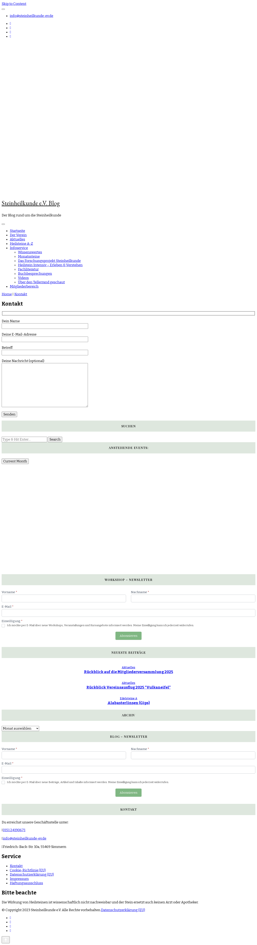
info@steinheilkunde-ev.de (31, 16)
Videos (23, 278)
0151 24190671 (14, 830)
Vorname (9, 592)
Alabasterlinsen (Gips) (128, 703)
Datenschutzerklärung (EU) (32, 874)
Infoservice (19, 248)
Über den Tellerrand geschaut (41, 282)
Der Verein (18, 235)
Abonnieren (128, 636)
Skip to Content (14, 4)
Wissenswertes (30, 252)
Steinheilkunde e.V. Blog (31, 203)
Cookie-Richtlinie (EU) (28, 870)
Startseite (17, 231)
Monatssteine (29, 256)
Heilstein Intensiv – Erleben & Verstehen (50, 265)
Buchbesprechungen (35, 273)
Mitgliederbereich (24, 286)
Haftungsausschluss (26, 883)
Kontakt (16, 866)
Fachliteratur (28, 269)
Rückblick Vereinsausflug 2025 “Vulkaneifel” (128, 687)
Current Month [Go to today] (15, 461)
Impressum (19, 879)
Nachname (140, 592)
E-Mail (7, 606)
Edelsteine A (128, 698)
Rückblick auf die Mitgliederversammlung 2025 (128, 672)
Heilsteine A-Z (21, 244)
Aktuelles (17, 239)
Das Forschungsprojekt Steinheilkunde (49, 261)
